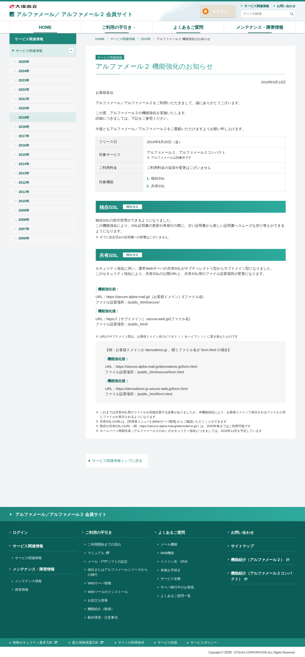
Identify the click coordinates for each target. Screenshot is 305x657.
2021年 (24, 99)
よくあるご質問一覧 (176, 596)
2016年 (24, 145)
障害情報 (21, 589)
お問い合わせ (242, 533)
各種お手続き (171, 570)
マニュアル (98, 553)
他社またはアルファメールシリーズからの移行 (118, 572)
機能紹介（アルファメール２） (260, 560)
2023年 (24, 80)
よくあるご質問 (171, 533)
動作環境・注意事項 (103, 617)
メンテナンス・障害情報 (34, 569)
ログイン (219, 12)
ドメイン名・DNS (174, 561)
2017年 (24, 136)
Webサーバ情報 (99, 583)
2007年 (24, 229)
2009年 (24, 210)
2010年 (24, 201)
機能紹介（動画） (101, 609)
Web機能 (167, 553)
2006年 (24, 238)
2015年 (24, 155)
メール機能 (169, 544)
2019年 (146, 39)
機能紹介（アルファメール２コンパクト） (261, 576)
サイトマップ (242, 546)
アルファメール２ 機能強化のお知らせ (183, 39)
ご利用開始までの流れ (104, 544)
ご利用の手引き (98, 533)
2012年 (24, 182)
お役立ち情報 (98, 600)
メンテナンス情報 (28, 581)
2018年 (24, 127)
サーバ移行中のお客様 (177, 587)
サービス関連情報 (122, 39)
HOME (100, 39)
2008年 (24, 220)
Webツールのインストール (108, 592)
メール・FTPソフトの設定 (107, 561)
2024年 (24, 71)
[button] (116, 27)
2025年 (24, 62)
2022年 (24, 89)
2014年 (24, 164)
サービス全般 (171, 579)
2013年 (24, 173)
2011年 (24, 192)
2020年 (24, 108)
